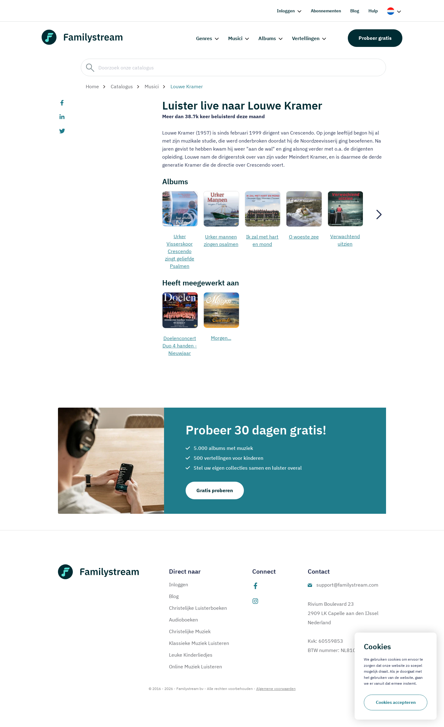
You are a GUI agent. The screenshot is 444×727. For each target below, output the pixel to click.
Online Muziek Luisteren (195, 666)
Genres (204, 38)
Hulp (373, 11)
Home (92, 86)
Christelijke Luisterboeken (198, 608)
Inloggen (286, 11)
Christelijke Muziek (190, 631)
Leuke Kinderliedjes (190, 655)
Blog (354, 11)
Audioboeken (183, 620)
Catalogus (122, 86)
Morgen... (221, 338)
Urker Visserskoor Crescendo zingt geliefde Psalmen (179, 251)
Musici (235, 38)
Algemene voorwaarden (276, 688)
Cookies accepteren (396, 702)
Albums (267, 38)
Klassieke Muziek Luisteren (199, 643)
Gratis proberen (214, 490)
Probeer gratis (375, 38)
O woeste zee (304, 237)
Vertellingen (305, 38)
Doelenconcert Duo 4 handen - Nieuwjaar (179, 345)
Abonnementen (326, 11)
